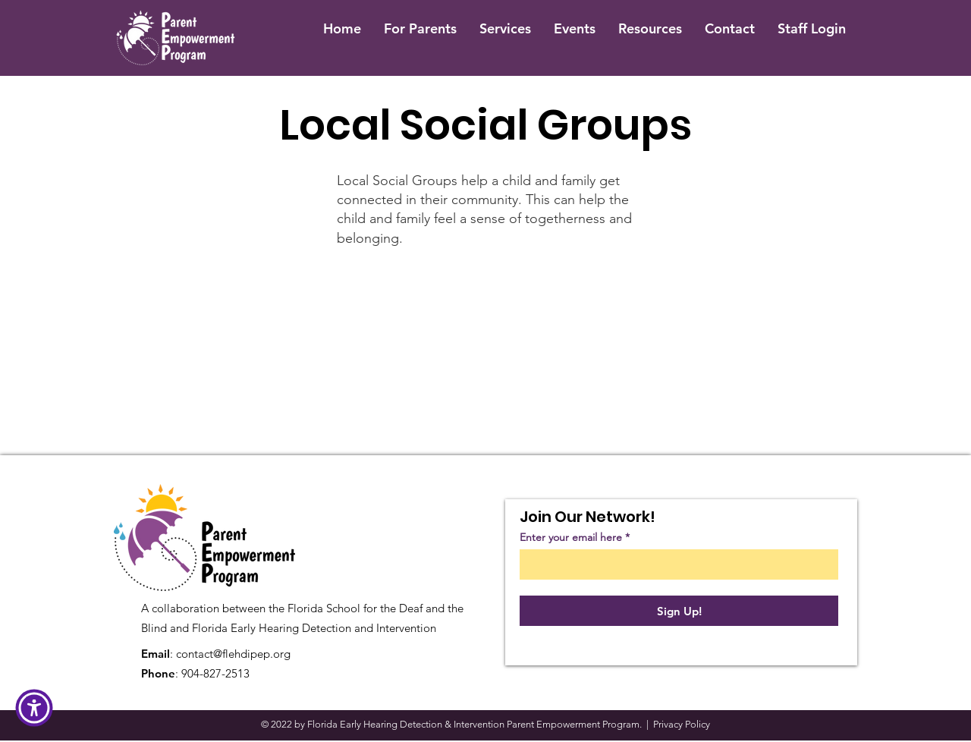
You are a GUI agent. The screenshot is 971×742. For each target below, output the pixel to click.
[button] (34, 708)
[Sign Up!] (679, 611)
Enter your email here (571, 537)
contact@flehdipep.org (233, 653)
